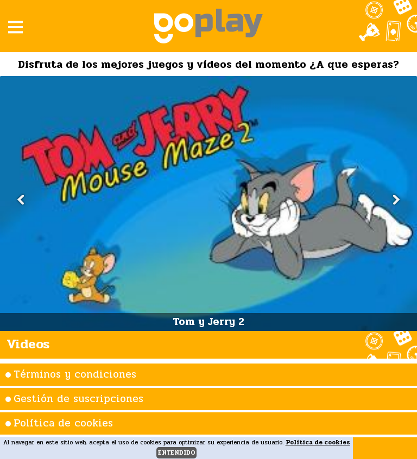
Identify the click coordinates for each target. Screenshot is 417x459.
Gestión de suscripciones (78, 399)
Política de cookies (63, 423)
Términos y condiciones (75, 374)
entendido (176, 452)
